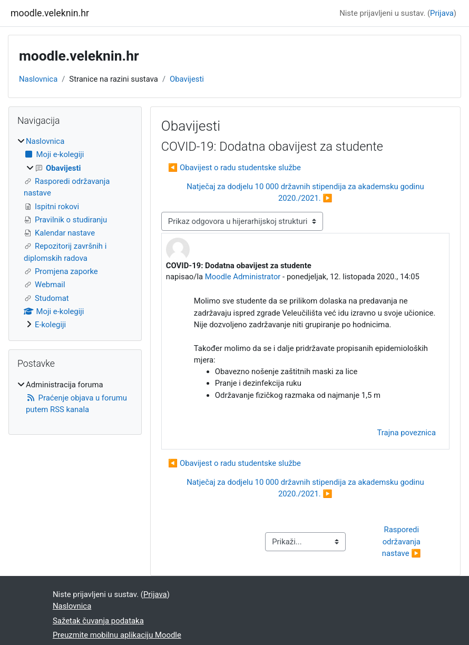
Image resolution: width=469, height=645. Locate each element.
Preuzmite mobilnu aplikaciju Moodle (117, 635)
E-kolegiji (50, 324)
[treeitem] (75, 232)
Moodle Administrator (243, 276)
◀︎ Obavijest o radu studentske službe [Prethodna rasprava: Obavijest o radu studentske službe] (234, 167)
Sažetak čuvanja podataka (98, 621)
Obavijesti (187, 79)
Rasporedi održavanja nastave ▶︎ (402, 541)
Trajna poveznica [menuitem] (406, 432)
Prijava (442, 13)
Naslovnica (38, 79)
